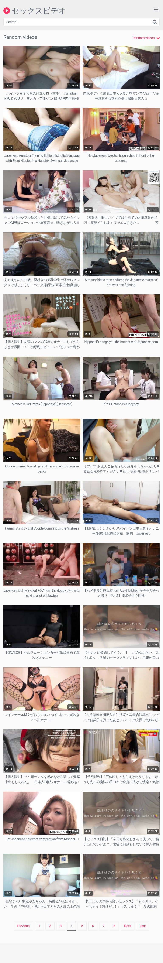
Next (127, 926)
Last (143, 926)
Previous (23, 926)
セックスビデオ (34, 10)
